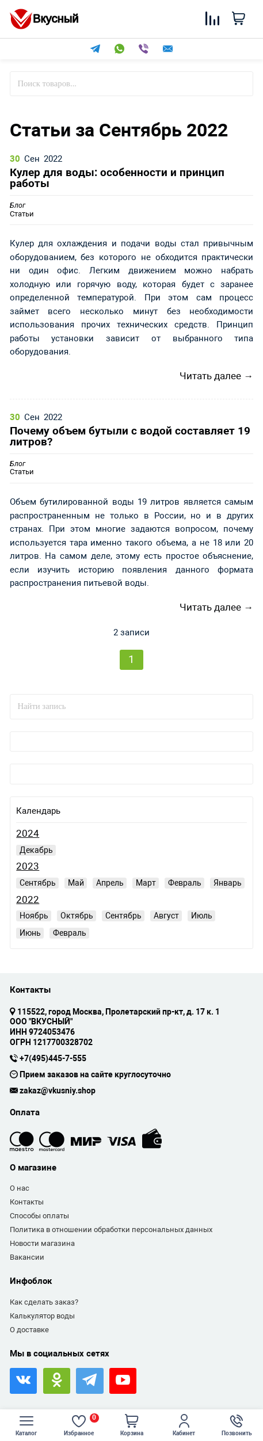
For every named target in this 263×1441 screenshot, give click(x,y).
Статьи (22, 210)
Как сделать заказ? (44, 1302)
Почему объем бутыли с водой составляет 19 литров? (130, 437)
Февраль (184, 882)
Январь (228, 882)
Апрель (110, 882)
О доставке (29, 1329)
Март (146, 882)
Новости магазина (42, 1243)
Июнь (30, 932)
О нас (19, 1188)
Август (166, 915)
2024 (27, 833)
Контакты (27, 1202)
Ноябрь (34, 915)
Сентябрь (38, 882)
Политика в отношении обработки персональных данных (111, 1229)
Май (76, 882)
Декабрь (36, 850)
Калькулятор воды (42, 1316)
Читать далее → (216, 376)
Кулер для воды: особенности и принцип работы (117, 178)
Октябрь (76, 915)
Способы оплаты (39, 1215)
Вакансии (27, 1257)
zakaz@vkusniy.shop (58, 1091)
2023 (27, 866)
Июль (201, 915)
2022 (27, 900)
